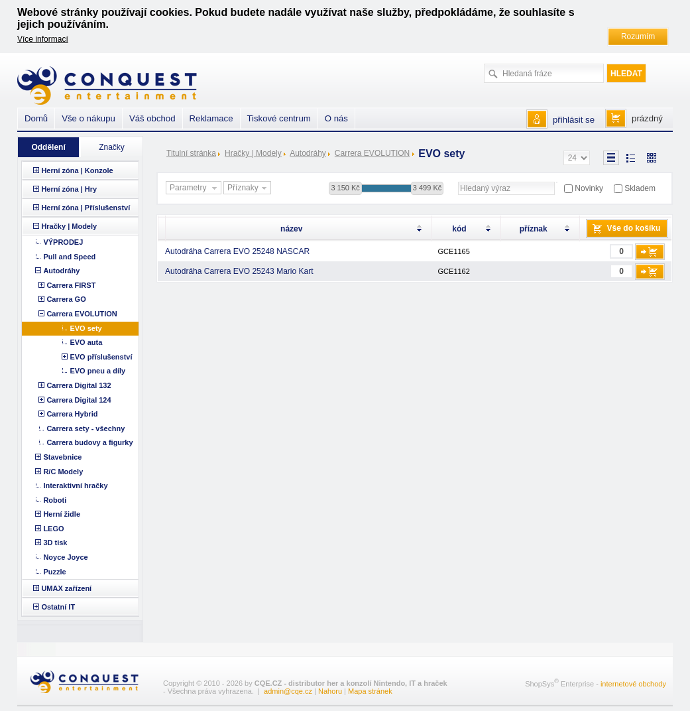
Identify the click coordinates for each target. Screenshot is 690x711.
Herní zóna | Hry (69, 189)
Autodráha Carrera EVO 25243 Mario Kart (239, 271)
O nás (336, 118)
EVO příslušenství (101, 357)
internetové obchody (633, 684)
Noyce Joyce (65, 557)
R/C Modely (63, 472)
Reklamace (211, 118)
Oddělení (48, 147)
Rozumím (638, 36)
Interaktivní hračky (75, 485)
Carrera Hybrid (71, 414)
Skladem (640, 188)
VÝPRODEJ (63, 242)
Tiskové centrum (279, 118)
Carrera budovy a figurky (89, 442)
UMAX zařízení (66, 588)
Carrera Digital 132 (78, 385)
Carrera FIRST (70, 285)
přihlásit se (574, 120)
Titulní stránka (191, 153)
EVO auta (86, 342)
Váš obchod (152, 118)
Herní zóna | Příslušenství (85, 208)
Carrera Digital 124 (78, 400)
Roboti (54, 500)
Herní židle (61, 514)
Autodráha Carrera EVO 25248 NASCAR (237, 251)
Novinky (589, 188)
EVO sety (85, 328)
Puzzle (54, 572)
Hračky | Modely (253, 153)
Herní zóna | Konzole (77, 170)
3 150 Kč (345, 188)
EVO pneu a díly (97, 371)
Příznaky (248, 188)
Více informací (42, 39)
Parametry (195, 188)
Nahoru (330, 691)
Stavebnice (62, 457)
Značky (112, 147)
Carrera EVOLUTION (372, 153)
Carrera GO (66, 299)
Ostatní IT (58, 607)
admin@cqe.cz (288, 691)
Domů (36, 118)
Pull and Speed (69, 257)
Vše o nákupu (88, 118)
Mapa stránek (370, 691)
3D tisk (55, 543)
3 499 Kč (427, 188)
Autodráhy (308, 153)
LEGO (53, 529)
